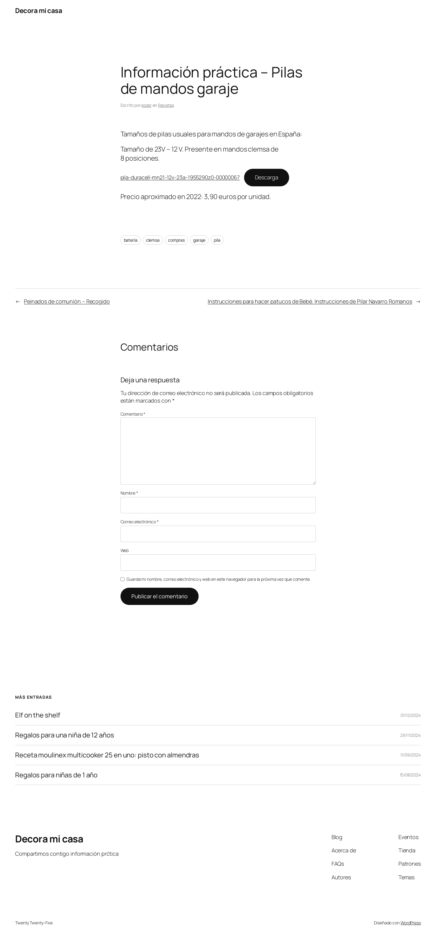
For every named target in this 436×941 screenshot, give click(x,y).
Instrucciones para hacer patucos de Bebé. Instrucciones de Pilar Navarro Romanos (310, 301)
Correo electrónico (140, 521)
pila (217, 240)
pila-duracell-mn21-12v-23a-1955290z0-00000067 (180, 177)
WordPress (411, 923)
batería (130, 240)
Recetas (166, 105)
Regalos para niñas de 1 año (56, 775)
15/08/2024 (410, 775)
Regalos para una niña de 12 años (64, 735)
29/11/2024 (410, 735)
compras (176, 240)
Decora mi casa (38, 10)
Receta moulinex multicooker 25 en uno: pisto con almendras (107, 755)
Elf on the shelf (37, 715)
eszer (146, 105)
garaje (199, 240)
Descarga (266, 177)
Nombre (129, 493)
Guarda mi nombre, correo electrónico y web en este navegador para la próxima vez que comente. (219, 579)
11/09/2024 (410, 755)
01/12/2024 (411, 715)
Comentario (133, 414)
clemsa (153, 240)
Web (125, 550)
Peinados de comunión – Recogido (67, 301)
